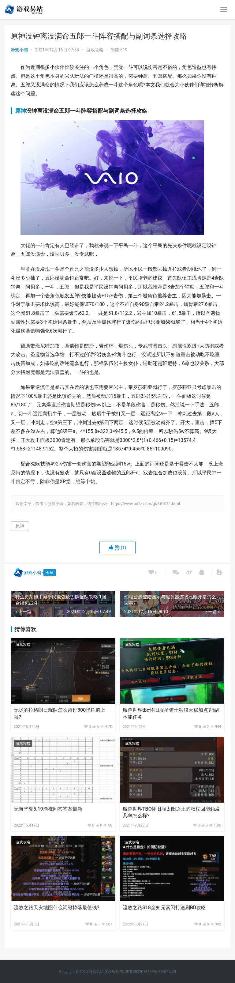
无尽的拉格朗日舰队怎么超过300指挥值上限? (59, 713)
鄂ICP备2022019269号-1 (139, 972)
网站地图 (168, 972)
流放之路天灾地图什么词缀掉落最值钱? (56, 907)
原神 (20, 110)
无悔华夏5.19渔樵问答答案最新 (48, 809)
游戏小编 (19, 49)
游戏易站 (96, 972)
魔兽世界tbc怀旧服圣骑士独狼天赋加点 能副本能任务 (171, 713)
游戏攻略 (94, 49)
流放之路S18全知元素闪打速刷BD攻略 (164, 907)
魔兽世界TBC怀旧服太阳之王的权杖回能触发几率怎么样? (171, 812)
